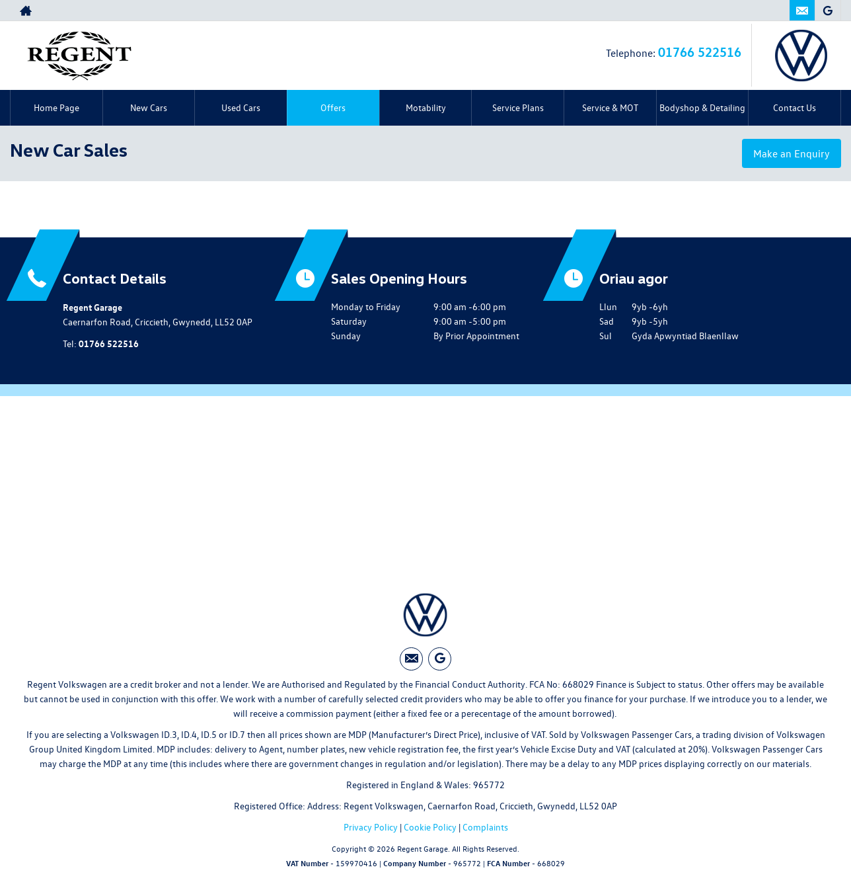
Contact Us (794, 107)
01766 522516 (699, 51)
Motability (426, 107)
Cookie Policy (430, 827)
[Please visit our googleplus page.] (827, 10)
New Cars (148, 107)
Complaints (485, 827)
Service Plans (518, 107)
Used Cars (240, 107)
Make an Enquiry (791, 153)
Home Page (56, 107)
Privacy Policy (371, 827)
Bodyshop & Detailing (702, 107)
